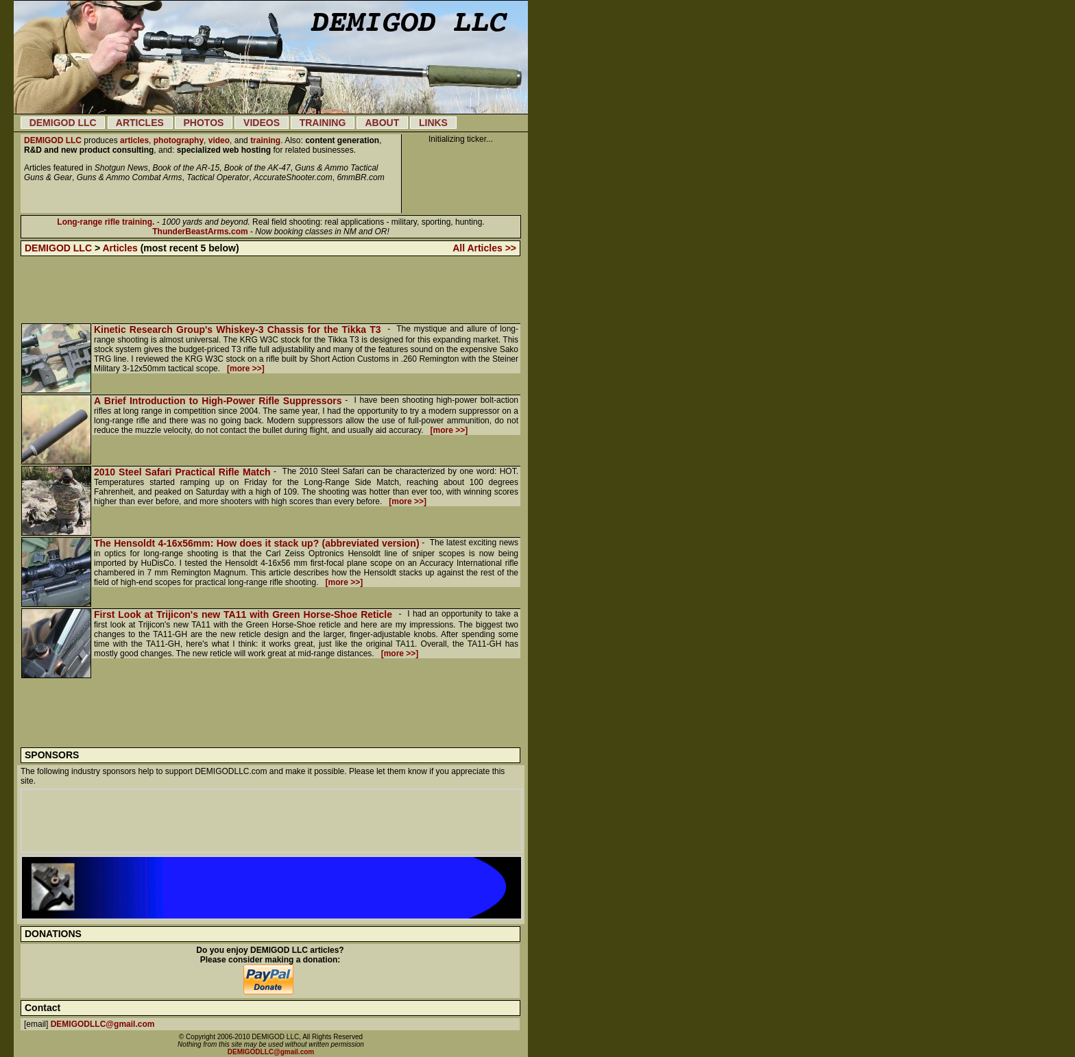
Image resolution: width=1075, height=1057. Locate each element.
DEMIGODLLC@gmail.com (103, 1024)
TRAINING (322, 122)
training (265, 140)
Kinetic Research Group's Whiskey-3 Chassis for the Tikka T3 (239, 329)
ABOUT (382, 122)
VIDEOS (261, 122)
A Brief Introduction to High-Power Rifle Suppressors (217, 400)
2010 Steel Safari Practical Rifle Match (182, 472)
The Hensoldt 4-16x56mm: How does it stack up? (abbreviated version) (257, 543)
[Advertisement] (270, 290)
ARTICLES (140, 122)
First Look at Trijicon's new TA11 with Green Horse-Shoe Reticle (245, 614)
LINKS (433, 122)
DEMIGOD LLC (62, 122)
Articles (119, 248)
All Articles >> (484, 248)
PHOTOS (204, 122)
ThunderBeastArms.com (199, 231)
